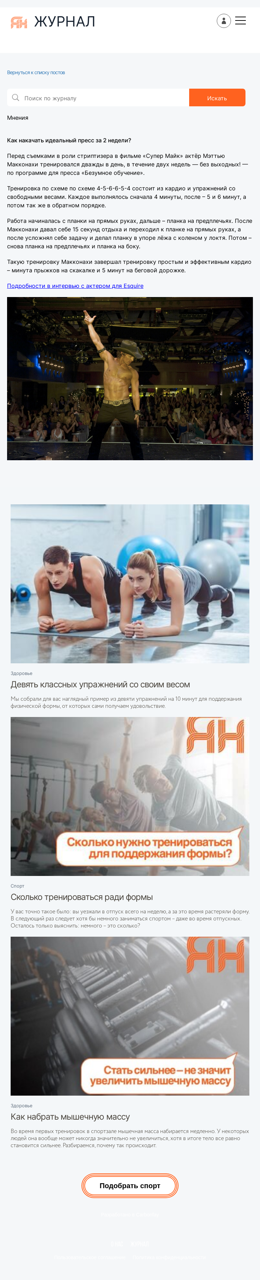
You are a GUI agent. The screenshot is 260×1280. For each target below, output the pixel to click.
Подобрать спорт (130, 1186)
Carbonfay (147, 1214)
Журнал (139, 1244)
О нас (117, 1244)
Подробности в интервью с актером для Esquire (75, 285)
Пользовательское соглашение (90, 1257)
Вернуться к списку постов (36, 72)
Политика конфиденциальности (169, 1257)
